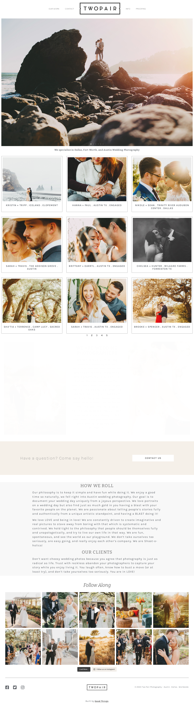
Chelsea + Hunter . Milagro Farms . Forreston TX (162, 267)
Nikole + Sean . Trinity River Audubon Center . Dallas (162, 207)
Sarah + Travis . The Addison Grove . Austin (32, 267)
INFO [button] (128, 9)
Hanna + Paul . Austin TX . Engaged (97, 205)
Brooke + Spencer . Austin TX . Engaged (162, 326)
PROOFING (141, 9)
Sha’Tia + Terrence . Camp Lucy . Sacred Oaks (32, 328)
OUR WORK (54, 9)
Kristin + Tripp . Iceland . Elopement (32, 205)
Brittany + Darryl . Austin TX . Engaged (97, 266)
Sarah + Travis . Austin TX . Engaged (97, 326)
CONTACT (69, 9)
